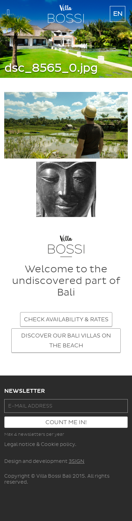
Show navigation (8, 14)
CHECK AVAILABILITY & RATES (66, 319)
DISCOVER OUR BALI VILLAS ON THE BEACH (66, 340)
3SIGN (76, 461)
